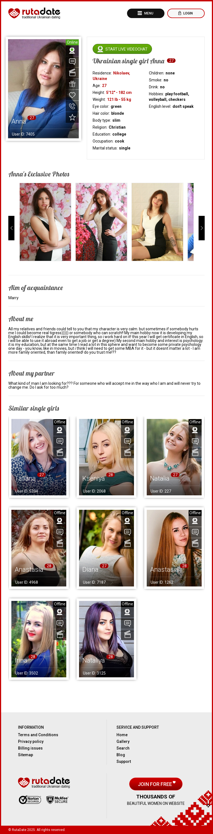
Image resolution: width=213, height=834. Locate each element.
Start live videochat (126, 49)
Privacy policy (31, 741)
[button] (11, 228)
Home (122, 735)
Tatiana (25, 478)
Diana (90, 569)
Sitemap (25, 755)
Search (123, 748)
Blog (120, 755)
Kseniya (93, 478)
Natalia (159, 478)
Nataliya (93, 660)
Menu (148, 13)
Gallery (123, 741)
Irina (21, 660)
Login (187, 13)
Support (123, 761)
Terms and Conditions (38, 735)
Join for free (155, 784)
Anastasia (29, 569)
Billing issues (30, 748)
